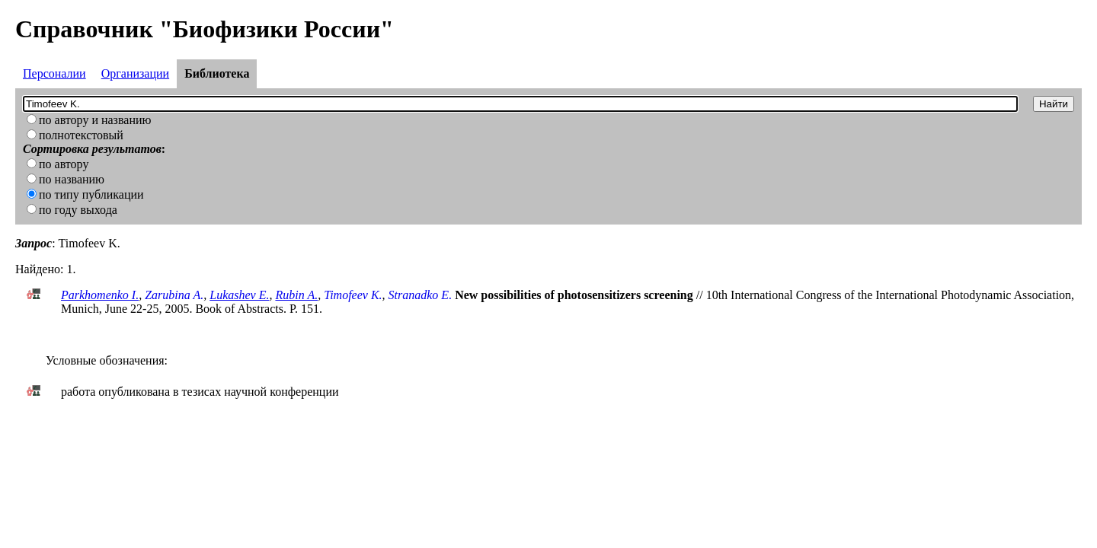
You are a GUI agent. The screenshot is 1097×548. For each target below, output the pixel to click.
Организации (135, 73)
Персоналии (54, 73)
